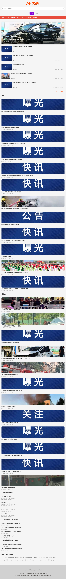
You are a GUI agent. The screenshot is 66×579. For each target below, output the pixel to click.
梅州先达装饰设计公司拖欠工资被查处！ (10, 127)
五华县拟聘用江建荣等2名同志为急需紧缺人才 (12, 544)
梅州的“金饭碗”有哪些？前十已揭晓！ (10, 422)
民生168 (13, 17)
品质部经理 (4, 502)
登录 (32, 13)
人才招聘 (28, 17)
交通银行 (50, 560)
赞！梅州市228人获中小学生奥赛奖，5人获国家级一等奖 (14, 288)
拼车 (18, 17)
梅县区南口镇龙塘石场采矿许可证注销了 (10, 224)
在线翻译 (35, 557)
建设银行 (27, 560)
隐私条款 (40, 570)
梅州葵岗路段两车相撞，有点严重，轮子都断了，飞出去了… (15, 358)
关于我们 (26, 570)
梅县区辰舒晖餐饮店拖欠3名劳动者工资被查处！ (12, 111)
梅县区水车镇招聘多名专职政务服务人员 (10, 523)
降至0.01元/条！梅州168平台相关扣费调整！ (23, 55)
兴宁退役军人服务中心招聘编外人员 (9, 519)
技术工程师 (4, 513)
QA (2, 508)
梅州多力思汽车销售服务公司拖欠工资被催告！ (12, 159)
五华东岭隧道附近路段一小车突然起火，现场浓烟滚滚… (14, 208)
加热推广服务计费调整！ (19, 64)
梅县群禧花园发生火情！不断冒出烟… (10, 374)
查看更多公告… (60, 91)
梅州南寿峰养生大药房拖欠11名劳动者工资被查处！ (13, 143)
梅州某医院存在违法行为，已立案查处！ (10, 342)
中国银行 (11, 560)
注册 (37, 13)
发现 (7, 17)
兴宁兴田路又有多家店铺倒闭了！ (9, 487)
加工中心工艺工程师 (6, 496)
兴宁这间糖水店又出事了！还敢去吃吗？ (10, 439)
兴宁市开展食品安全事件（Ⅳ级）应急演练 (11, 192)
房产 (23, 17)
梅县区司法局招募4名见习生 (8, 536)
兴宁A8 (55, 560)
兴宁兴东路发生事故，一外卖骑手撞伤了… (11, 309)
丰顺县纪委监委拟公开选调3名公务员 (10, 540)
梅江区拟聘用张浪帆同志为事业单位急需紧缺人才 (13, 548)
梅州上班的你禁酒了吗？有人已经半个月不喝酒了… (25, 82)
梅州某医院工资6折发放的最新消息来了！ (11, 471)
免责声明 (35, 570)
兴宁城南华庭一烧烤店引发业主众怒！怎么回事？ (13, 390)
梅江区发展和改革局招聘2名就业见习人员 (11, 527)
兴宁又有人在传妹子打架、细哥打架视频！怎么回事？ (14, 455)
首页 (3, 17)
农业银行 (22, 560)
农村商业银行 (38, 560)
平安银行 (45, 560)
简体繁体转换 (41, 557)
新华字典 (17, 557)
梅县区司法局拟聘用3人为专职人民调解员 (11, 531)
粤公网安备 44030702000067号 (44, 575)
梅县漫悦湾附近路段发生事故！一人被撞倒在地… (13, 326)
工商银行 (16, 560)
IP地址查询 (4, 557)
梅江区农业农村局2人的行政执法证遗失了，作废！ (13, 240)
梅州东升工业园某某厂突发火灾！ (9, 406)
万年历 (22, 557)
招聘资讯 (10, 492)
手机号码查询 (11, 557)
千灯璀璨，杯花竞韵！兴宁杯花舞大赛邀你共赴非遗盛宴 (14, 272)
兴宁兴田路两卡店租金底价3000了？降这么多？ (22, 73)
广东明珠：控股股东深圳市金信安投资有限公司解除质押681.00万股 (17, 175)
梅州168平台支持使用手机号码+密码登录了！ (23, 46)
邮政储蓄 (32, 560)
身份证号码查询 (28, 557)
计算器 (54, 557)
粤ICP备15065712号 (25, 575)
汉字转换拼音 (49, 557)
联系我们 (31, 570)
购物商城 (35, 17)
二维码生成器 (4, 560)
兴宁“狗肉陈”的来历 (6, 256)
